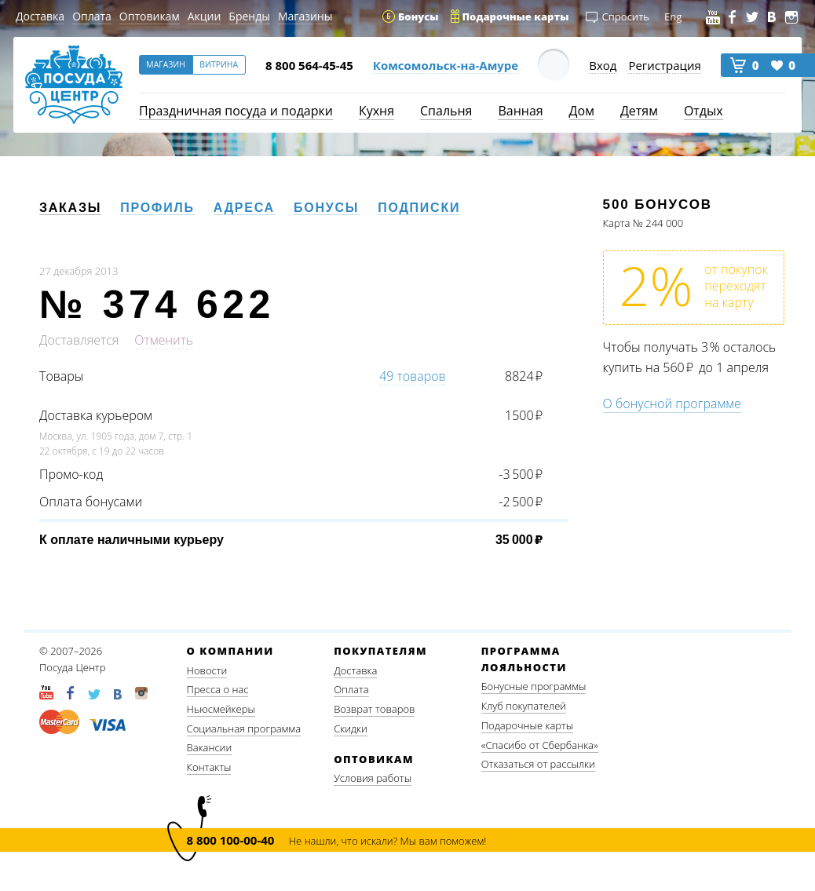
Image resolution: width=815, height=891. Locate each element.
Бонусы (326, 207)
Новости (207, 670)
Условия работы (372, 778)
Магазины (305, 16)
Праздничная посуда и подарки (236, 110)
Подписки (419, 207)
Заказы (70, 207)
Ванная (520, 110)
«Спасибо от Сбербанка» (539, 745)
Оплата (91, 16)
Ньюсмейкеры (221, 709)
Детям (639, 110)
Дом (581, 110)
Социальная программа (244, 728)
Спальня (446, 110)
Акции (204, 16)
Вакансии (209, 747)
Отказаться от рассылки (538, 764)
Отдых (703, 110)
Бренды (249, 16)
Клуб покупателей (523, 706)
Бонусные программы (534, 686)
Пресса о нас (218, 689)
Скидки (350, 728)
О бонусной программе (672, 403)
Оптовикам (149, 16)
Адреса (244, 207)
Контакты (209, 767)
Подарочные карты (527, 725)
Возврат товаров (374, 709)
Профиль (157, 207)
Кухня (376, 110)
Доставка (40, 16)
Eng (673, 16)
